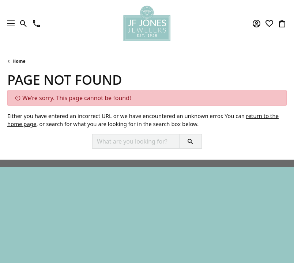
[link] (36, 23)
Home (19, 61)
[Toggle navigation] (9, 23)
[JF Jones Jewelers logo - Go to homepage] (147, 23)
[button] (23, 23)
